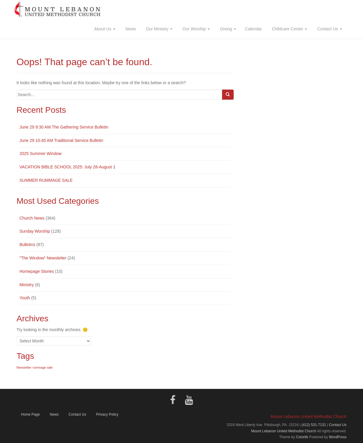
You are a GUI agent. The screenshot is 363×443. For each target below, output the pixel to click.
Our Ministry (158, 28)
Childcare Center (289, 28)
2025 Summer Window (41, 153)
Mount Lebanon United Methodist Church (283, 431)
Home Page (30, 414)
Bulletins (27, 244)
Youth (25, 297)
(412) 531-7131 (313, 425)
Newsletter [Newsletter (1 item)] (24, 367)
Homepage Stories (37, 271)
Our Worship (195, 28)
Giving (227, 28)
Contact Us (329, 28)
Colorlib (302, 437)
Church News (32, 218)
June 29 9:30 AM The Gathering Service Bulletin (64, 127)
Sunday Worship (35, 231)
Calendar (253, 28)
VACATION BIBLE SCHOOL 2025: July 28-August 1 (68, 167)
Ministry (27, 284)
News (130, 28)
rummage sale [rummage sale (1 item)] (43, 367)
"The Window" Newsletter (43, 258)
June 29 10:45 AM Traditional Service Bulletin (61, 140)
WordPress (337, 437)
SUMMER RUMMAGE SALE (46, 180)
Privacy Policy (107, 414)
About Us (104, 28)
